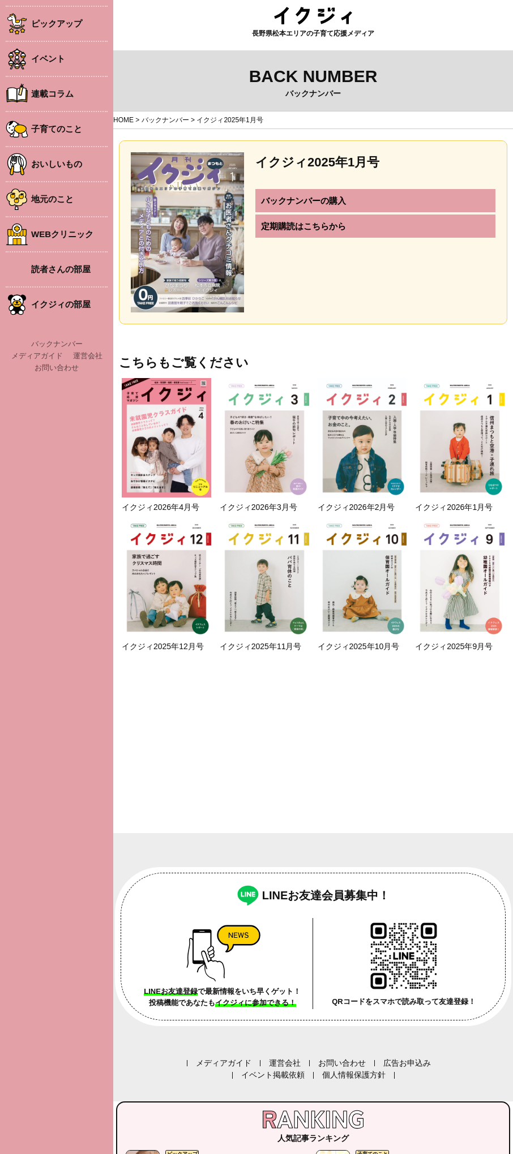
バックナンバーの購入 (303, 200)
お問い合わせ (57, 367)
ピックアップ (56, 23)
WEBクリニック (62, 234)
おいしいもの (56, 164)
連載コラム (52, 93)
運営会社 (87, 355)
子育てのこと (56, 129)
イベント (48, 58)
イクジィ (313, 15)
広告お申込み (407, 1062)
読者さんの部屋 (61, 269)
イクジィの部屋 (61, 304)
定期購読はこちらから (303, 226)
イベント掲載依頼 (273, 1074)
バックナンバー (57, 344)
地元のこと (52, 199)
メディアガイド (37, 355)
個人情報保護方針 (354, 1074)
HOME (123, 120)
